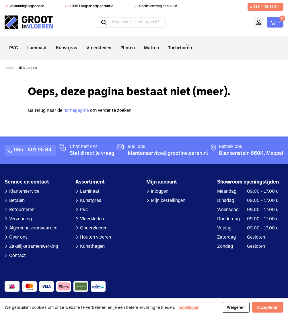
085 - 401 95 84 (266, 7)
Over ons (18, 229)
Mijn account (249, 22)
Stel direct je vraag (92, 146)
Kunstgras (62, 44)
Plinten (117, 44)
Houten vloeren (95, 229)
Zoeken (96, 22)
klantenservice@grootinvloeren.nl (168, 146)
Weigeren (234, 307)
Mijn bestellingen (168, 193)
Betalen (17, 193)
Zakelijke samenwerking (33, 239)
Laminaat (35, 44)
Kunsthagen (92, 239)
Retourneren (21, 202)
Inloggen (159, 184)
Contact (17, 248)
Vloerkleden (91, 44)
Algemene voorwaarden (33, 220)
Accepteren (267, 307)
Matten (139, 44)
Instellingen (189, 307)
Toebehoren (171, 44)
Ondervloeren (94, 220)
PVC (13, 44)
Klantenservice (24, 184)
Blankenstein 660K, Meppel (251, 146)
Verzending (20, 211)
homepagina (76, 103)
